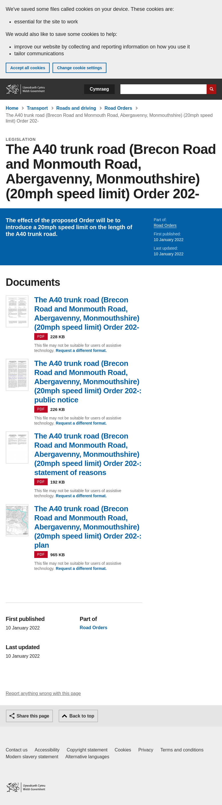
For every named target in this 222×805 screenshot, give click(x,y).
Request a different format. (81, 350)
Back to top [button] (81, 716)
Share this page (33, 716)
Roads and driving (76, 108)
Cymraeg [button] (99, 89)
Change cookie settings (79, 68)
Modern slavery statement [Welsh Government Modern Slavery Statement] (32, 756)
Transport (37, 108)
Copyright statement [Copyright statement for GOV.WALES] (87, 749)
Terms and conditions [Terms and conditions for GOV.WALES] (181, 749)
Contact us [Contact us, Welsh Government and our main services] (16, 749)
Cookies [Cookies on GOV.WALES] (123, 749)
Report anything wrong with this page (43, 693)
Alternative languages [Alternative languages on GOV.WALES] (87, 756)
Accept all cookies (27, 68)
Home (12, 108)
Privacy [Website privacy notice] (145, 749)
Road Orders (118, 108)
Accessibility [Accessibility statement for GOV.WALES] (47, 749)
